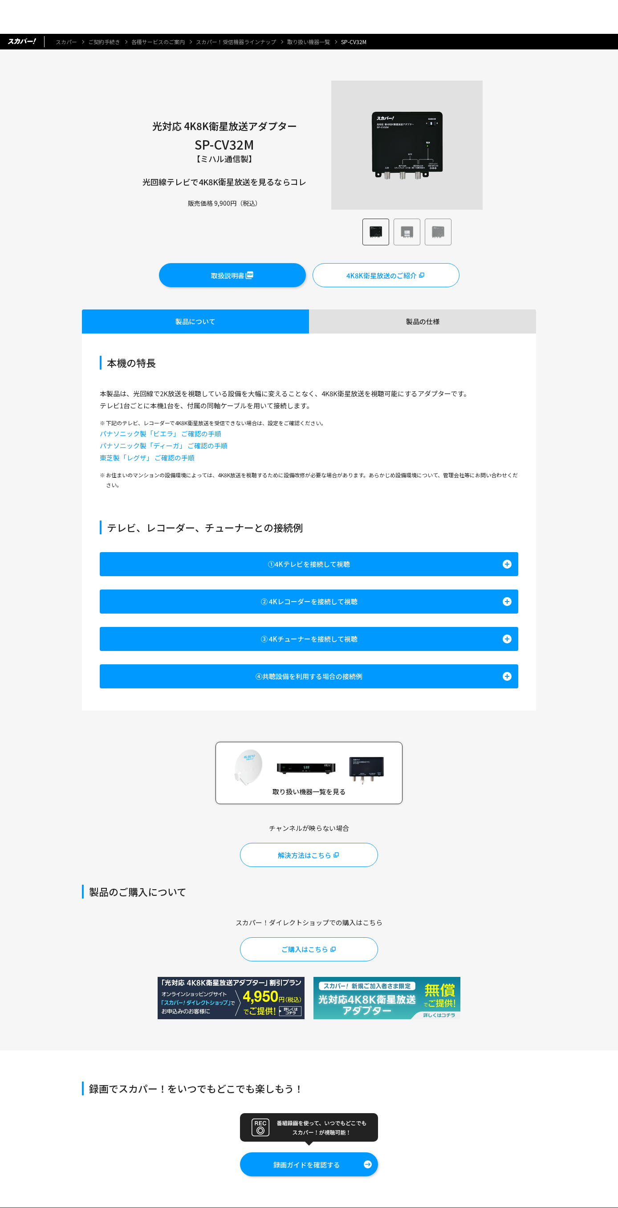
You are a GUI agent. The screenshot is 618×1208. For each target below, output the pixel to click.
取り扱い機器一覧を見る (309, 791)
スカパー (66, 41)
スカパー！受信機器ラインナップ (236, 41)
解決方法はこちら (304, 855)
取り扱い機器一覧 (308, 41)
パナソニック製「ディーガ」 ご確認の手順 (164, 445)
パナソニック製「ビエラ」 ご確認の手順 (160, 433)
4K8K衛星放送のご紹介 (381, 275)
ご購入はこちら (304, 949)
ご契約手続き (104, 41)
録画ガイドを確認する (306, 1164)
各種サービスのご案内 (158, 41)
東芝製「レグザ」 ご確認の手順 (147, 457)
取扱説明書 (227, 275)
